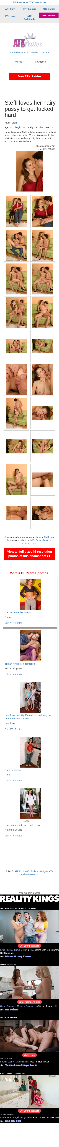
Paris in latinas (13, 770)
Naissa (8, 617)
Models (34, 52)
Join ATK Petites (30, 76)
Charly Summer (7, 1006)
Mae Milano (21, 1061)
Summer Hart (20, 950)
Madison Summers (26, 1006)
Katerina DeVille (13, 829)
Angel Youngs (20, 1117)
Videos (18, 62)
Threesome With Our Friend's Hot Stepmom (18, 908)
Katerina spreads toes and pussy (22, 825)
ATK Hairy (10, 16)
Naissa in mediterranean (18, 612)
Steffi (14, 123)
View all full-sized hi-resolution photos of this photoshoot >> (29, 554)
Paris (7, 774)
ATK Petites (49, 15)
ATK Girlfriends (29, 17)
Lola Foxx (10, 723)
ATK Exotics (49, 9)
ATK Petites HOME (18, 52)
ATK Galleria (29, 9)
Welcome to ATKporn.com (29, 2)
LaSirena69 (5, 1117)
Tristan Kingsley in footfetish (20, 663)
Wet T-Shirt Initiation (8, 1018)
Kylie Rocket (6, 950)
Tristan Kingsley (13, 668)
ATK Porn (10, 9)
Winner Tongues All (8, 965)
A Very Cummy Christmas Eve (12, 1073)
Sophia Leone (7, 1061)
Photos (45, 52)
